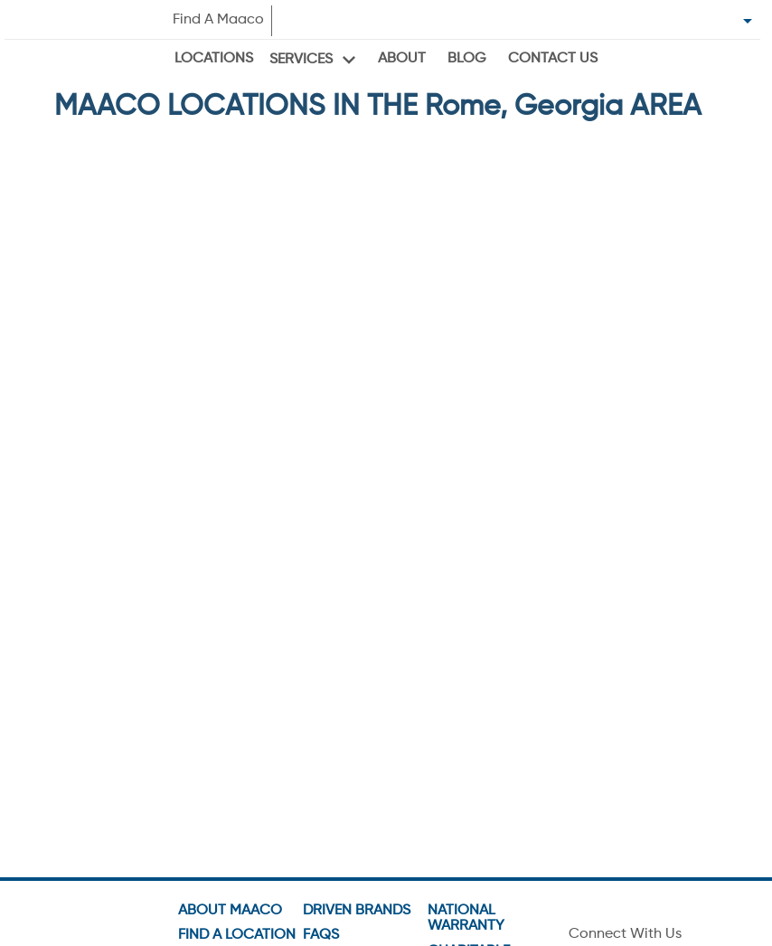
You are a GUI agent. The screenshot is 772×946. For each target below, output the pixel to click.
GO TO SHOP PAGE (214, 502)
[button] (214, 360)
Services (301, 59)
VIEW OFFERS (214, 541)
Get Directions (121, 300)
